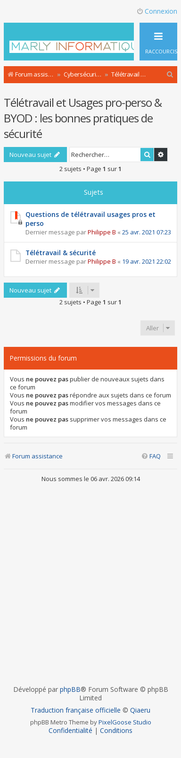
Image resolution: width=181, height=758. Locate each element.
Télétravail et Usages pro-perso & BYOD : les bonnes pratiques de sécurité (83, 118)
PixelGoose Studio (125, 722)
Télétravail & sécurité (60, 252)
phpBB (70, 689)
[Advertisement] (89, 584)
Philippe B (102, 232)
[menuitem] (170, 74)
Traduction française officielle (76, 710)
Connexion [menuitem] (156, 11)
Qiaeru (140, 710)
